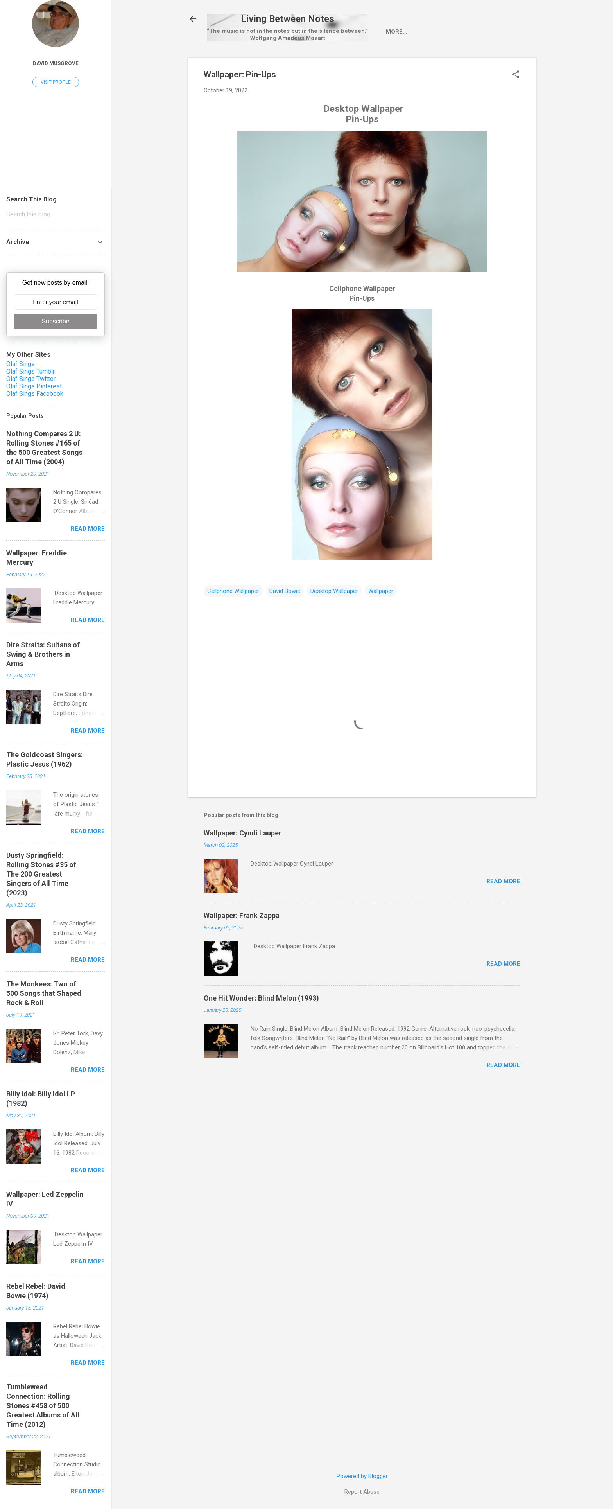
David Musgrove (56, 63)
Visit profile (56, 82)
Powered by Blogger (362, 1476)
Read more (503, 914)
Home (229, 64)
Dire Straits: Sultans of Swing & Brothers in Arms (43, 654)
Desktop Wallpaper (334, 624)
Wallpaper (380, 624)
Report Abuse (362, 1491)
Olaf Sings (20, 364)
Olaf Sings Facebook (34, 393)
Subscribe (55, 321)
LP (326, 64)
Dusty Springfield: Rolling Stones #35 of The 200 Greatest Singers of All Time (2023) (41, 874)
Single (297, 64)
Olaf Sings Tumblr (30, 371)
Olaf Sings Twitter (31, 379)
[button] (515, 108)
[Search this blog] (55, 214)
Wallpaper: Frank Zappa (242, 949)
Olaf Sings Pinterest (34, 386)
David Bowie (284, 624)
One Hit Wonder (478, 64)
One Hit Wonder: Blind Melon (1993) (261, 1032)
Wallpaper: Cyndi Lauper (242, 866)
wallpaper (362, 64)
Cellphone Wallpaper (233, 624)
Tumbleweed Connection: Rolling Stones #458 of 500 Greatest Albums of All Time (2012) (42, 1405)
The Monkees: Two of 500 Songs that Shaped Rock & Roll (43, 993)
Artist (262, 64)
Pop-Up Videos (416, 64)
